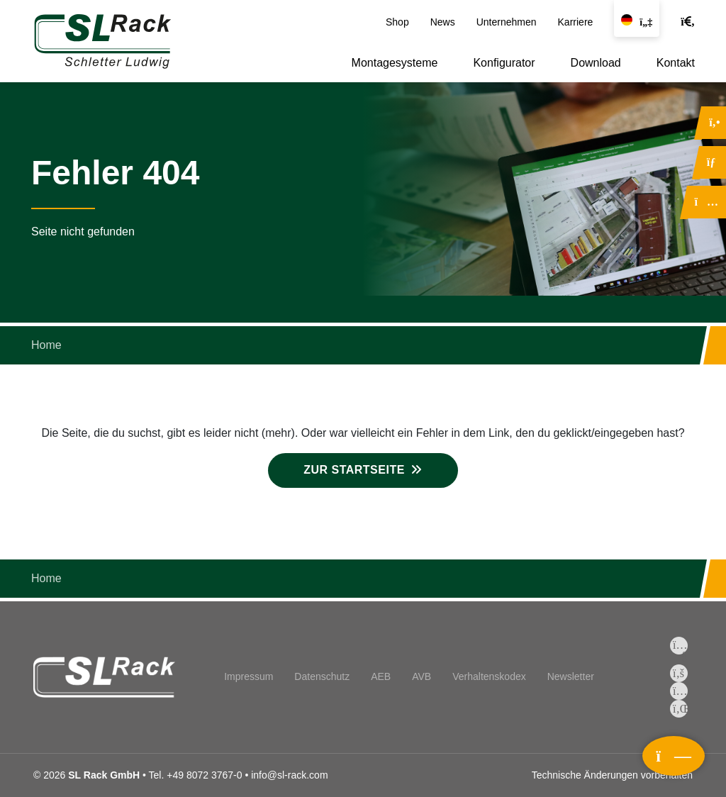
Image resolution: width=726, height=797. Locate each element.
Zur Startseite (354, 470)
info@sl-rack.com (289, 775)
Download (596, 63)
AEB (381, 676)
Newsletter (570, 676)
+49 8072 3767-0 (204, 775)
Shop (397, 22)
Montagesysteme (395, 63)
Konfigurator (504, 63)
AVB (421, 676)
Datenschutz (322, 676)
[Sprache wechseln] (636, 18)
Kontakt (676, 63)
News (442, 22)
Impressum (248, 676)
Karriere (575, 22)
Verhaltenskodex (489, 676)
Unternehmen (506, 22)
